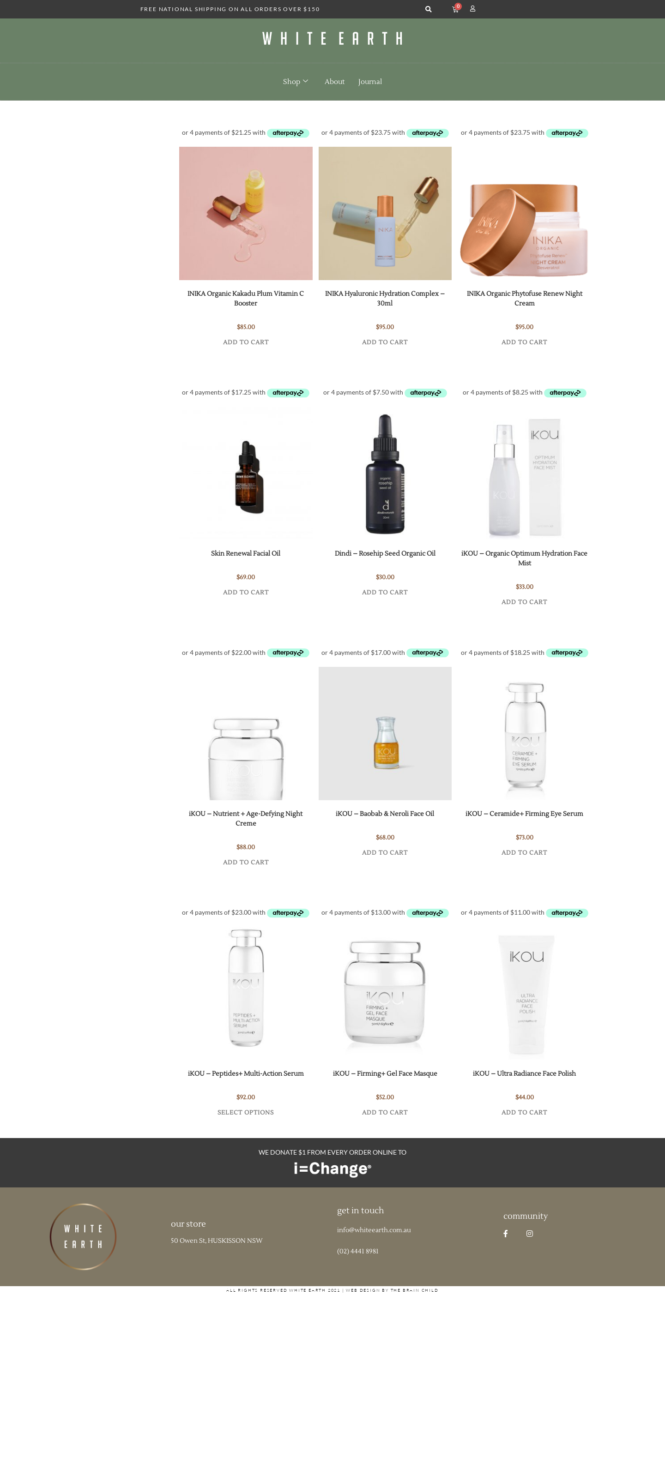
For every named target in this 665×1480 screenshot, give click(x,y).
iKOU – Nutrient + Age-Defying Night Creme (245, 819)
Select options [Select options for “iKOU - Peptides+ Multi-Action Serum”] (246, 1112)
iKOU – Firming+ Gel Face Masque (385, 1074)
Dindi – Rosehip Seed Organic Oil (385, 554)
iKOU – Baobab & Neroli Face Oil (385, 814)
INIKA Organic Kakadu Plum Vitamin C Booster (245, 299)
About (335, 82)
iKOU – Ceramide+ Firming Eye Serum (524, 814)
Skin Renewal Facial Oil (245, 554)
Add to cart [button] (246, 342)
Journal (370, 82)
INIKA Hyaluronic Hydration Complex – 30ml (385, 299)
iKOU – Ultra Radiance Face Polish (524, 1074)
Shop (295, 81)
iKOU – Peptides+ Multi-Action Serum (246, 1074)
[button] (428, 9)
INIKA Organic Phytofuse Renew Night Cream (524, 299)
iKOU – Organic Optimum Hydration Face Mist (524, 559)
